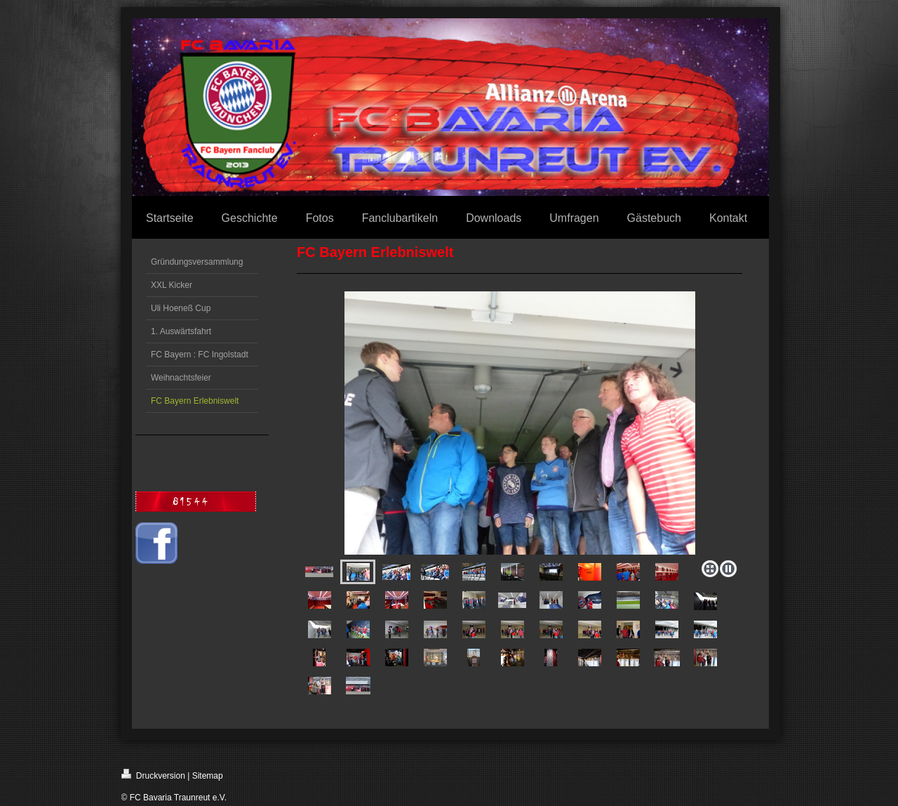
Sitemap (207, 776)
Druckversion (153, 775)
